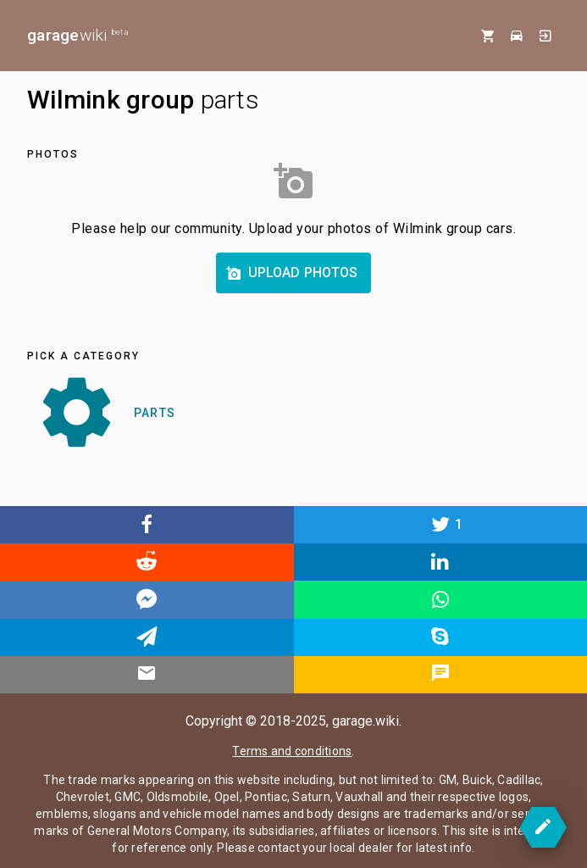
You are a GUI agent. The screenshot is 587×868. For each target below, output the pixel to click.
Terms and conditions (292, 751)
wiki (78, 35)
